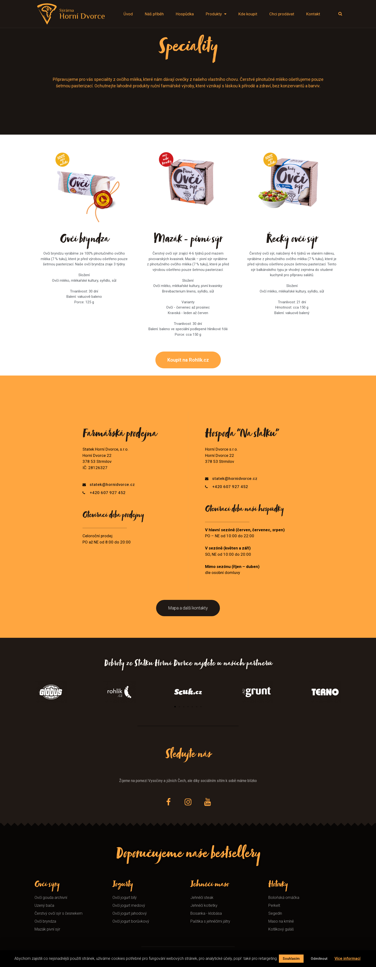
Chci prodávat (281, 14)
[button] (188, 360)
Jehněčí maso (209, 885)
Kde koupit (247, 14)
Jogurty (122, 885)
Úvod (128, 14)
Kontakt (313, 14)
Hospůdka (185, 14)
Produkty (216, 14)
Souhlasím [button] (291, 959)
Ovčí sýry (47, 885)
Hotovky (278, 885)
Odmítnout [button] (319, 959)
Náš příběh (154, 14)
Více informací (347, 958)
